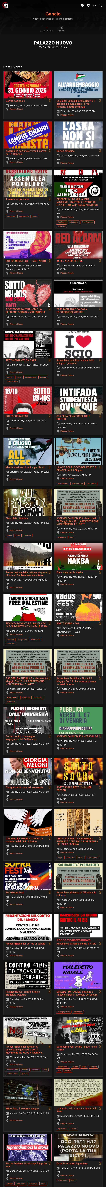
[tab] (46, 29)
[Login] (101, 5)
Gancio (52, 13)
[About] (82, 5)
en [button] (94, 5)
